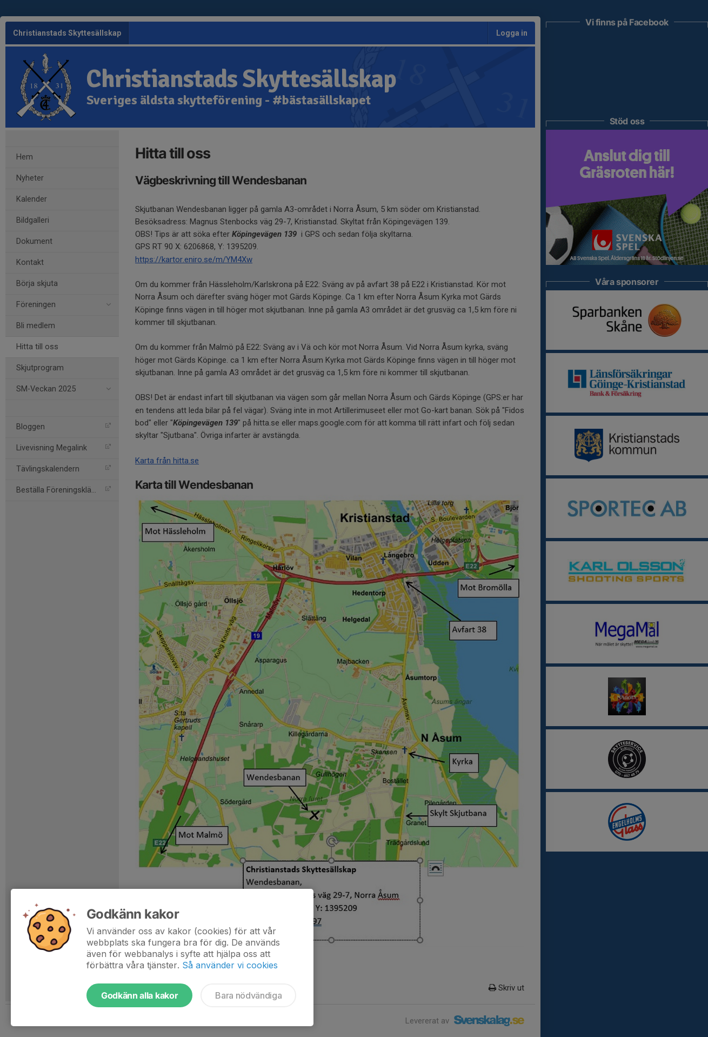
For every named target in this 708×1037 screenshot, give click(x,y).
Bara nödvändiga (248, 995)
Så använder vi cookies (230, 965)
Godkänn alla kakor (139, 995)
